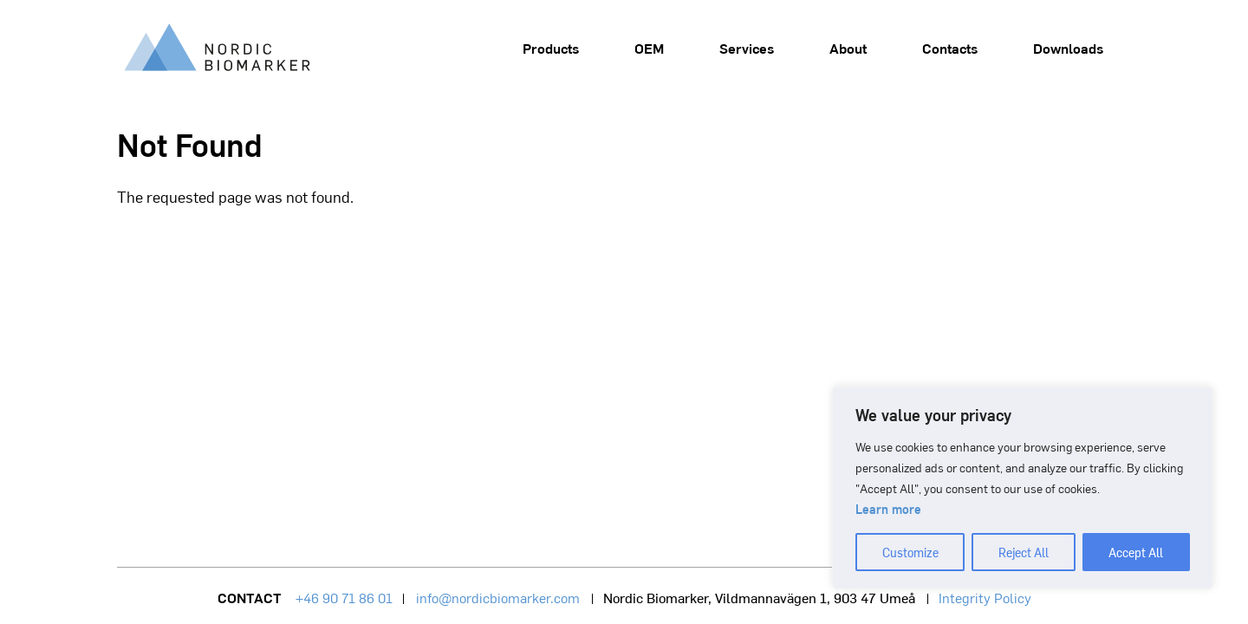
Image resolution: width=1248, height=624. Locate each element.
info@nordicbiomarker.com (498, 597)
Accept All (1135, 552)
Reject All (1023, 552)
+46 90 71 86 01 (344, 597)
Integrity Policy (985, 597)
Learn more (888, 509)
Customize (910, 552)
